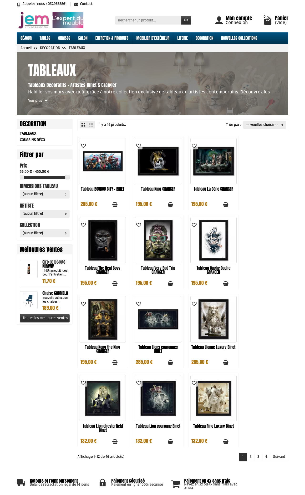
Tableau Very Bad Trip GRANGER (102, 267)
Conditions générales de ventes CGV (98, 470)
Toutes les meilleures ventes (45, 318)
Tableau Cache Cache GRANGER (156, 267)
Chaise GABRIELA (55, 293)
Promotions (149, 433)
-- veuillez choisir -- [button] (262, 125)
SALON (82, 38)
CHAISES (64, 38)
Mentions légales (100, 454)
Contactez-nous (206, 455)
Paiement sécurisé (101, 459)
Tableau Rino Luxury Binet (264, 343)
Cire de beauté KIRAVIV (53, 264)
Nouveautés (149, 439)
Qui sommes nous (154, 451)
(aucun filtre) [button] (33, 194)
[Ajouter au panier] (113, 203)
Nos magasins (204, 443)
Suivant (279, 373)
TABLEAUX (28, 133)
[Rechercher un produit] (148, 20)
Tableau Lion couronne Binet (210, 345)
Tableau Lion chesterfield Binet (156, 345)
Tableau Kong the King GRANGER (210, 267)
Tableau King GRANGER (156, 187)
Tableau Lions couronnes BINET (263, 267)
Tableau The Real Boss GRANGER (263, 189)
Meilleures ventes (154, 445)
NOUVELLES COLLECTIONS (239, 38)
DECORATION (204, 38)
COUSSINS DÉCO (32, 140)
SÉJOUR (26, 38)
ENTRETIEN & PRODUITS (111, 38)
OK (186, 20)
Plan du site (202, 449)
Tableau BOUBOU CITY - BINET (102, 189)
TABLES (45, 38)
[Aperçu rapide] (120, 203)
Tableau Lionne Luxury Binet (102, 345)
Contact (83, 4)
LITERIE (182, 38)
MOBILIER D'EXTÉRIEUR (152, 38)
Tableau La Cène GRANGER (210, 187)
